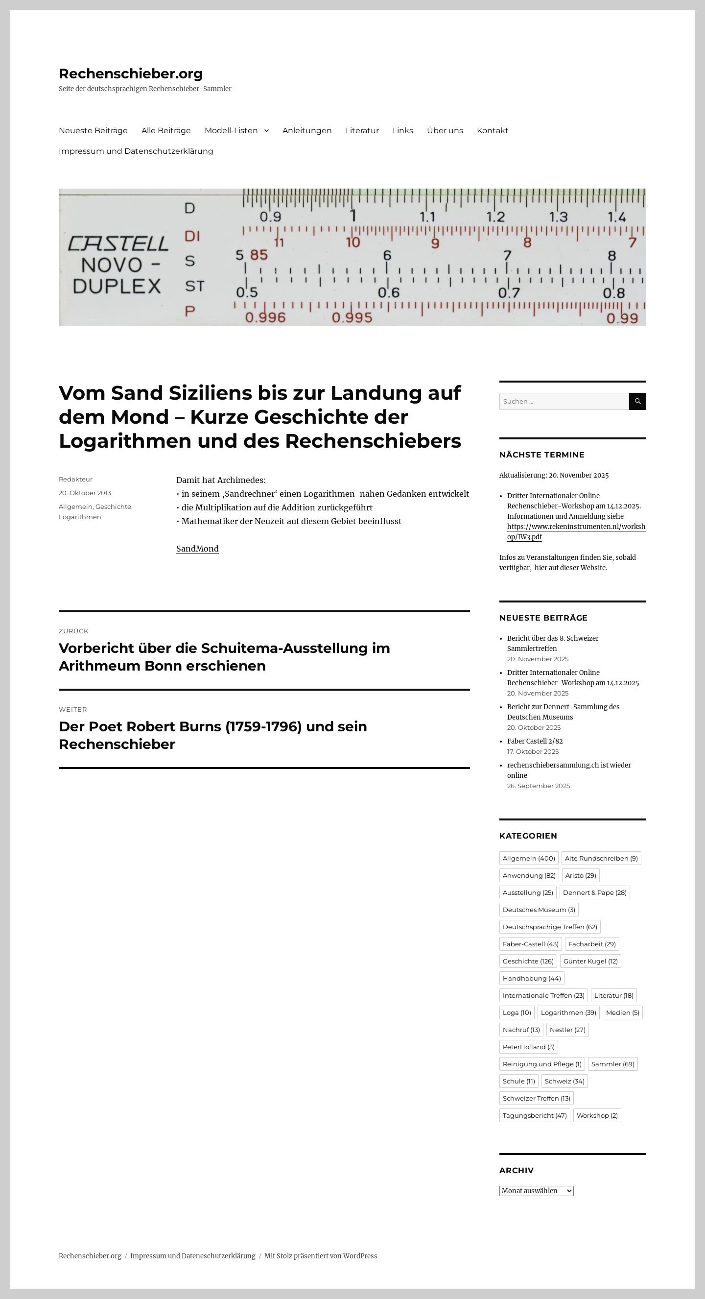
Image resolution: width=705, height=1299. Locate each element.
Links (403, 130)
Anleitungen (307, 130)
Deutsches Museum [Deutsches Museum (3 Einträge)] (539, 910)
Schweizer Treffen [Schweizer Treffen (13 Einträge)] (536, 1098)
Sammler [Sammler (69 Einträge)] (612, 1064)
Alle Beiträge (166, 130)
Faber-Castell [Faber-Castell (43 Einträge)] (531, 944)
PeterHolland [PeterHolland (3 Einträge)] (529, 1047)
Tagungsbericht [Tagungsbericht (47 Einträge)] (535, 1115)
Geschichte (113, 506)
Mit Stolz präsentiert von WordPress (320, 1256)
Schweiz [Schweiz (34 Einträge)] (565, 1081)
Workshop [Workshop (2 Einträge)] (597, 1115)
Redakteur (76, 479)
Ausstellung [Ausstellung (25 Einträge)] (528, 892)
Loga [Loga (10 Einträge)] (517, 1012)
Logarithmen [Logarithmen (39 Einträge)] (568, 1012)
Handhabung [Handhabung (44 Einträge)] (532, 978)
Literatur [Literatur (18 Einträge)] (614, 995)
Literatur (362, 130)
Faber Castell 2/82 (535, 741)
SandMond (197, 548)
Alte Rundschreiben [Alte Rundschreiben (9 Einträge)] (601, 858)
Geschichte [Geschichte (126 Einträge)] (528, 961)
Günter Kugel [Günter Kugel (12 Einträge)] (591, 961)
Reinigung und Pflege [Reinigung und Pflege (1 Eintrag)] (542, 1064)
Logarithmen (80, 517)
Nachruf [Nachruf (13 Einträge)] (521, 1030)
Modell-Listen (231, 130)
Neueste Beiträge (93, 130)
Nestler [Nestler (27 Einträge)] (568, 1030)
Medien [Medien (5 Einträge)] (622, 1012)
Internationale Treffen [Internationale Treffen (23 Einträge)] (544, 995)
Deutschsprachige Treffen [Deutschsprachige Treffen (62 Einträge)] (550, 927)
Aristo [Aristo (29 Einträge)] (580, 875)
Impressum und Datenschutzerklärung (136, 151)
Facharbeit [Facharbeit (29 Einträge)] (592, 944)
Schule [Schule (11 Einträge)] (519, 1081)
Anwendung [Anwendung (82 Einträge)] (529, 875)
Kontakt (493, 130)
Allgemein (76, 506)
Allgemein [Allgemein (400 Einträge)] (529, 858)
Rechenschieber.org (131, 73)
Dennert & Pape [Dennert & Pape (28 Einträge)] (595, 892)
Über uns (445, 130)
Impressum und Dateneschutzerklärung (193, 1256)
